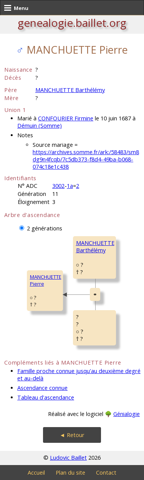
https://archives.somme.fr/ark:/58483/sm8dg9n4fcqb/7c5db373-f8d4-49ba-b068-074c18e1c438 (86, 159)
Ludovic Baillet (68, 457)
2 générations (44, 228)
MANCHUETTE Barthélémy (70, 90)
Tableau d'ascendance (45, 397)
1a (70, 185)
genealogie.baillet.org (72, 22)
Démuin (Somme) (39, 125)
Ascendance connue (42, 387)
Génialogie (126, 414)
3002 (58, 185)
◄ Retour (72, 435)
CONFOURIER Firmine (65, 118)
